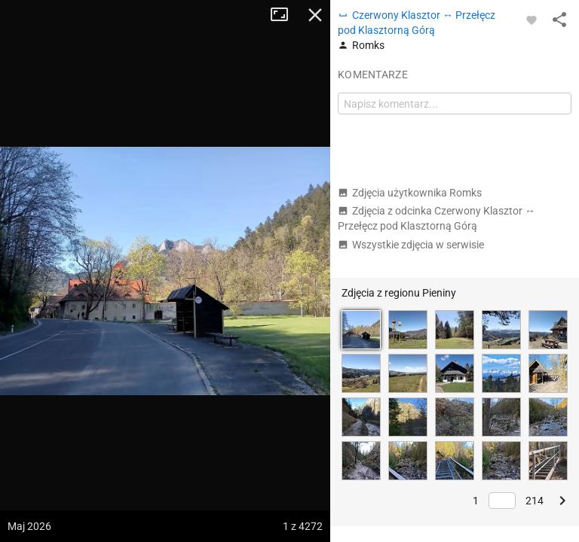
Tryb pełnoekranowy (285, 15)
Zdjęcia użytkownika (410, 193)
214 (534, 501)
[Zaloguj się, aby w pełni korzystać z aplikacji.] (531, 20)
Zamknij (315, 15)
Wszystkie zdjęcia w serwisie (411, 245)
